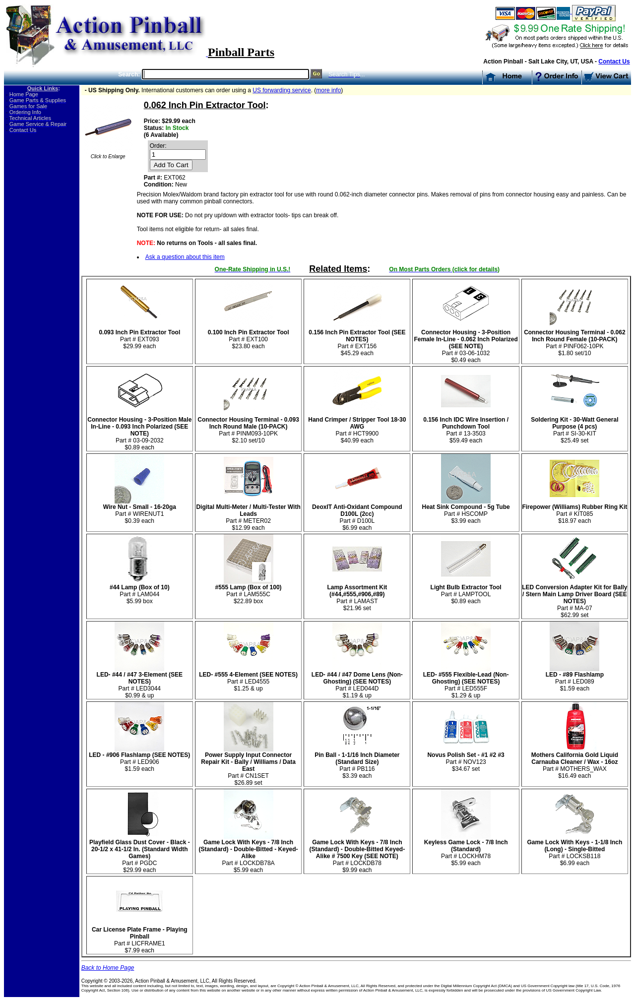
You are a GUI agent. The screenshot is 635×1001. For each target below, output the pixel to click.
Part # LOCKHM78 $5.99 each (466, 850)
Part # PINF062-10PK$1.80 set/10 (574, 340)
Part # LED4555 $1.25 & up (248, 679)
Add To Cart (171, 165)
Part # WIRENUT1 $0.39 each (139, 511)
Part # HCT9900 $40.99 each (357, 427)
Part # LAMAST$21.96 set (357, 595)
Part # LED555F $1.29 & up (466, 682)
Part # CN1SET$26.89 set (248, 766)
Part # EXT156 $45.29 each (357, 340)
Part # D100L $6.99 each (357, 514)
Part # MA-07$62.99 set (574, 598)
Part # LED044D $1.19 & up (357, 682)
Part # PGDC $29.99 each (139, 853)
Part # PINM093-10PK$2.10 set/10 (248, 427)
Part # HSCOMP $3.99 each (466, 511)
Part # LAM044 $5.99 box (140, 591)
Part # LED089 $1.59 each (575, 679)
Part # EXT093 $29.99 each (139, 336)
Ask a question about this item (185, 256)
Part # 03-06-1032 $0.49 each (465, 343)
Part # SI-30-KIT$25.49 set (574, 427)
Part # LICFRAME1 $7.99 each (140, 937)
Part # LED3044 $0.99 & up (140, 682)
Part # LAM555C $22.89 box (248, 591)
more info (328, 90)
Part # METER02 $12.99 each (248, 514)
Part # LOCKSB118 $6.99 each (574, 850)
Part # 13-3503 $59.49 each (465, 427)
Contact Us (614, 61)
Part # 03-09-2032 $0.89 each (139, 431)
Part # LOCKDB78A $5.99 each (248, 853)
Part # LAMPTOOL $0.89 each (466, 591)
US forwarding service (282, 90)
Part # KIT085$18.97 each (574, 511)
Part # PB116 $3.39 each (357, 762)
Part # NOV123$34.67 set (465, 759)
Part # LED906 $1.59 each (139, 759)
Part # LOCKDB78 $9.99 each (357, 853)
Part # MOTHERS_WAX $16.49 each (574, 762)
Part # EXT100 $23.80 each (248, 336)
